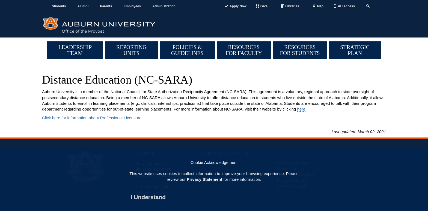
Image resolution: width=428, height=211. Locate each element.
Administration (164, 6)
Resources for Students (300, 50)
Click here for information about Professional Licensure (91, 117)
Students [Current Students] (59, 6)
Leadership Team (75, 50)
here (301, 109)
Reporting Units (131, 50)
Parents (106, 6)
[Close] (148, 197)
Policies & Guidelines (187, 50)
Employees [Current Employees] (132, 6)
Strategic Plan (355, 50)
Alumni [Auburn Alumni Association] (83, 6)
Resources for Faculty (244, 50)
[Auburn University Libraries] (290, 6)
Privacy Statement (204, 179)
